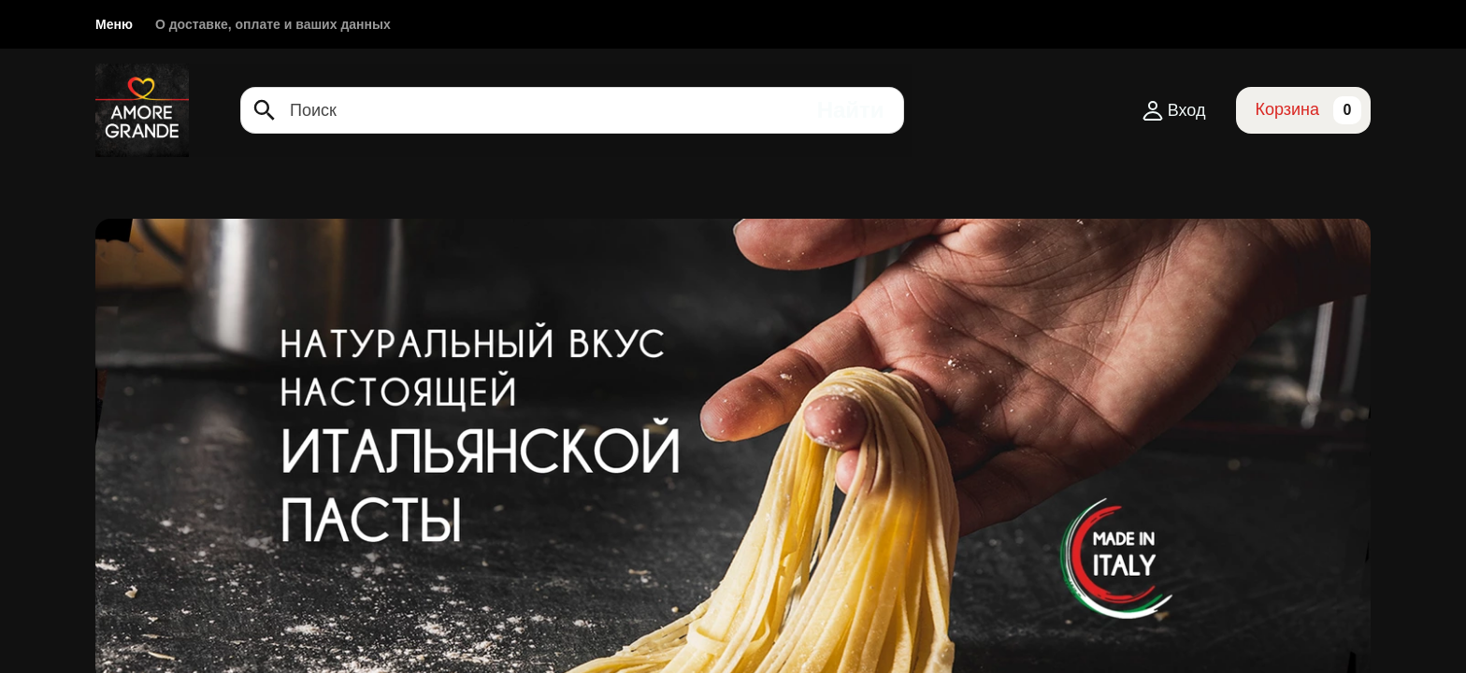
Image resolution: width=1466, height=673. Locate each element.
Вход (1174, 110)
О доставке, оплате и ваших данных (273, 24)
